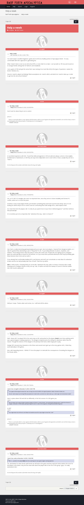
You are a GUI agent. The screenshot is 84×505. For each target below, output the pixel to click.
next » (76, 19)
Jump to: (62, 488)
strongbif (42, 49)
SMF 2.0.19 (8, 499)
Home (8, 6)
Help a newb (13, 53)
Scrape (42, 239)
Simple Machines (22, 499)
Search (20, 6)
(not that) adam (42, 146)
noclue (42, 101)
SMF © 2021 (15, 499)
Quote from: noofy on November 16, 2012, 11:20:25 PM (20, 458)
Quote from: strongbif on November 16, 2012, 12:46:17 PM (21, 389)
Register (32, 6)
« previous (72, 19)
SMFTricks (13, 501)
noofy (42, 329)
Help (14, 6)
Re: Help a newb (14, 106)
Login (26, 6)
